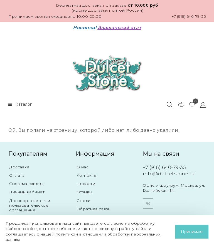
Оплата (16, 174)
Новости (86, 182)
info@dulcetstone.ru (170, 172)
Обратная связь (93, 208)
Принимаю (192, 231)
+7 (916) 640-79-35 (187, 16)
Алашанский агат (119, 27)
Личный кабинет (27, 191)
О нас (83, 165)
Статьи (84, 199)
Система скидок (26, 182)
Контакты (87, 174)
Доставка (19, 165)
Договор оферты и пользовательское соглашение (29, 204)
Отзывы (84, 191)
